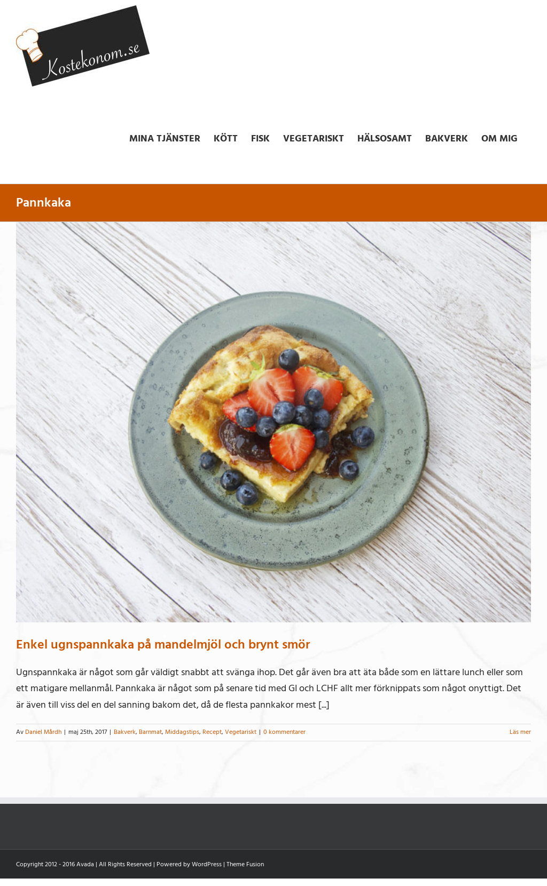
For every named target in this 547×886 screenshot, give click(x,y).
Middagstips (182, 732)
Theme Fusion (245, 864)
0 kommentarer (284, 732)
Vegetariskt (240, 732)
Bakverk (125, 732)
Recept (212, 732)
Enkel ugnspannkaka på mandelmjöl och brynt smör (163, 644)
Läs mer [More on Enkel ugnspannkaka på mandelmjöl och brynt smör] (520, 732)
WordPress (207, 864)
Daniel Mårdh (43, 732)
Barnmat (150, 732)
